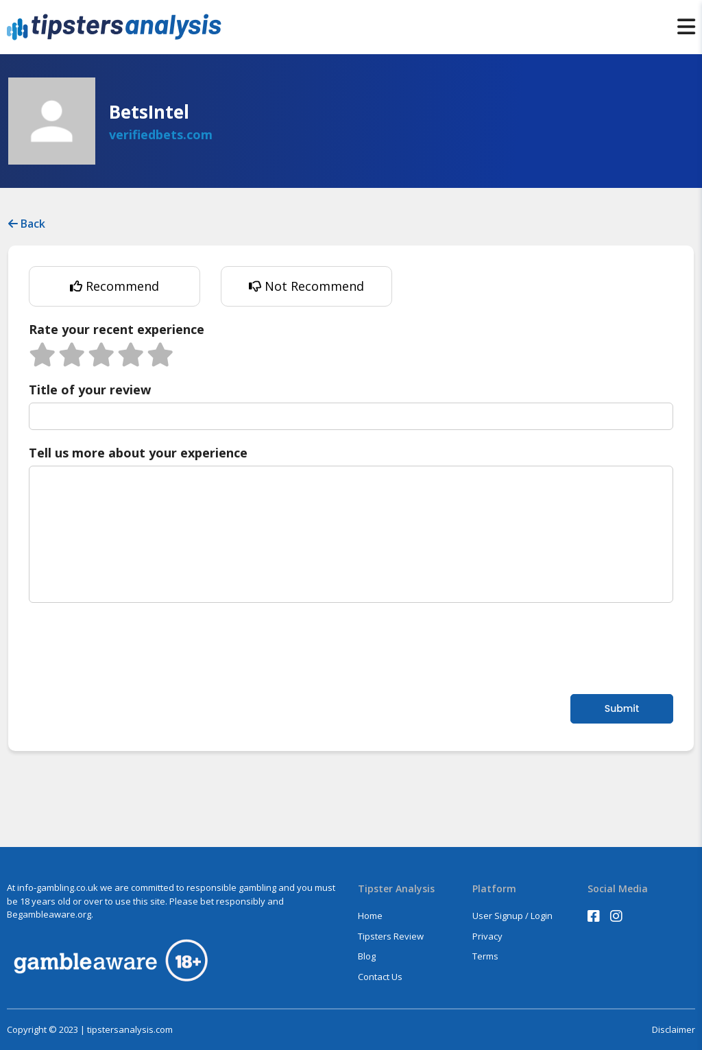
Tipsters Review (391, 936)
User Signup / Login (512, 915)
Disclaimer (673, 1029)
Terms (485, 956)
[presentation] (133, 646)
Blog (367, 956)
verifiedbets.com (161, 134)
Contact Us (380, 976)
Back (26, 223)
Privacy (487, 936)
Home (370, 915)
